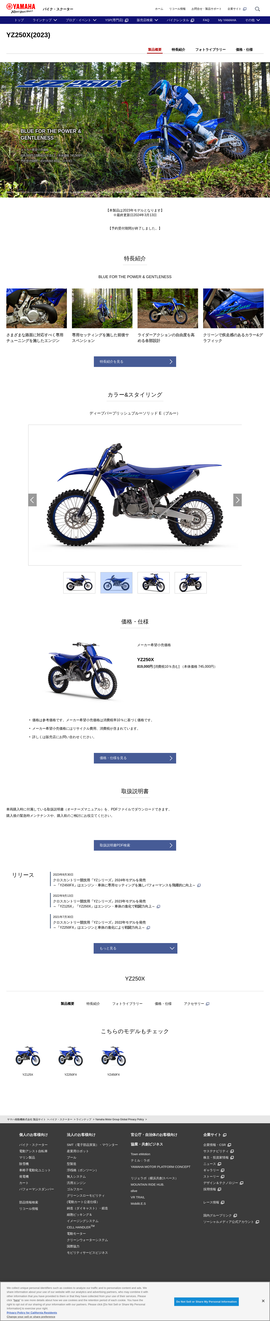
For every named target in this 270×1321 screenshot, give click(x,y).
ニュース (212, 1164)
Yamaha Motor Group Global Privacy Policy (119, 1119)
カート (24, 1183)
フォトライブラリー (210, 49)
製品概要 (155, 49)
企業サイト (237, 9)
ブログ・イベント (78, 20)
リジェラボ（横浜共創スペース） (154, 1178)
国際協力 (73, 1246)
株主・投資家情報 (218, 1157)
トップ (19, 20)
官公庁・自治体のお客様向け (154, 1135)
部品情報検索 (28, 1202)
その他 (250, 20)
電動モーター (76, 1233)
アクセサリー (196, 1003)
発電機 (24, 1176)
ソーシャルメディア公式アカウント (231, 1222)
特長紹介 (178, 49)
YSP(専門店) (116, 20)
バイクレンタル (180, 20)
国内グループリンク (220, 1215)
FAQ (206, 20)
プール (71, 1157)
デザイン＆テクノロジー (223, 1183)
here (17, 1300)
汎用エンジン (76, 1183)
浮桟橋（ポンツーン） (83, 1170)
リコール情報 (177, 8)
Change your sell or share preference (31, 1316)
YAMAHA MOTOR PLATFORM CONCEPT (160, 1167)
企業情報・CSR (217, 1145)
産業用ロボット (78, 1151)
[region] (135, 1301)
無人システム (76, 1176)
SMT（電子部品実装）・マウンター (92, 1145)
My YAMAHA (227, 20)
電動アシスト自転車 (33, 1151)
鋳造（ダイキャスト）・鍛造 (87, 1208)
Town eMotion (140, 1154)
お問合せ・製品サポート (207, 8)
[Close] (263, 1301)
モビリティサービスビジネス (87, 1252)
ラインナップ (42, 20)
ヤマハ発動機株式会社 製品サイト (26, 1119)
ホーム (159, 8)
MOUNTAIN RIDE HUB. (147, 1184)
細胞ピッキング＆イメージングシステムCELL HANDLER (83, 1221)
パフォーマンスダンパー (36, 1189)
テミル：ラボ (140, 1160)
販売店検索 (145, 20)
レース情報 (213, 1202)
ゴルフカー (75, 1189)
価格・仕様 (244, 49)
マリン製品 (27, 1157)
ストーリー (213, 1176)
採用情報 (212, 1189)
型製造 (71, 1164)
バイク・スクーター (61, 1119)
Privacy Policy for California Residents (32, 1312)
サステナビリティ (218, 1151)
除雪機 (24, 1164)
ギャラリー (213, 1170)
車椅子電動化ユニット (35, 1170)
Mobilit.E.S (138, 1203)
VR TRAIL (138, 1197)
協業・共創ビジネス (147, 1144)
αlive (134, 1191)
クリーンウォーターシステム (87, 1240)
